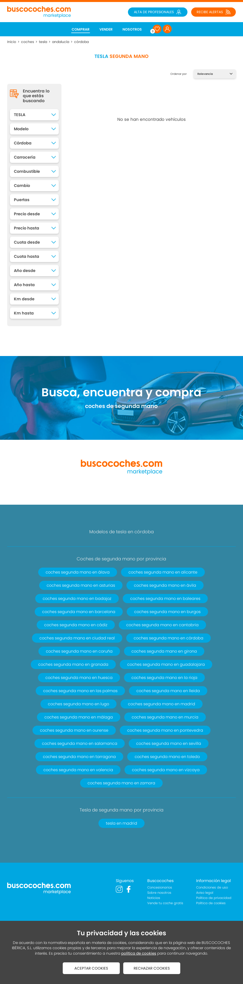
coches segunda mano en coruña (79, 651)
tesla (43, 41)
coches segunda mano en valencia (78, 770)
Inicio (11, 41)
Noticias (153, 897)
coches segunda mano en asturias (81, 585)
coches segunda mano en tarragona (79, 757)
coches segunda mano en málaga (78, 717)
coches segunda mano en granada (73, 664)
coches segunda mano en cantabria (162, 625)
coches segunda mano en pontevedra (165, 730)
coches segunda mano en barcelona (78, 612)
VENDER (106, 29)
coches (27, 41)
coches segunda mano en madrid (161, 704)
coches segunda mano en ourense (74, 730)
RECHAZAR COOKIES (152, 968)
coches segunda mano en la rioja (164, 677)
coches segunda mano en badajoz (77, 598)
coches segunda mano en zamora (121, 783)
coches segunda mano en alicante (162, 572)
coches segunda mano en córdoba (168, 638)
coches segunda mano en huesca (79, 677)
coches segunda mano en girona (164, 651)
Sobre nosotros (159, 892)
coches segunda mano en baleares (165, 598)
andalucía (60, 41)
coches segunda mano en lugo (78, 704)
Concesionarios (159, 887)
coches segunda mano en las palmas (80, 691)
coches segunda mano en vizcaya (166, 770)
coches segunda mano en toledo (167, 757)
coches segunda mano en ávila (165, 585)
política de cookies (138, 953)
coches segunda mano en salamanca (79, 743)
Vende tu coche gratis (165, 903)
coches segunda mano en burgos (167, 612)
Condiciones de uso (212, 887)
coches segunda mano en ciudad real (77, 638)
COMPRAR (81, 29)
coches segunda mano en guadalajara (166, 664)
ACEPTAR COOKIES (91, 968)
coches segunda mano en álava (78, 572)
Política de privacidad (213, 897)
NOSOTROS (132, 29)
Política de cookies (211, 903)
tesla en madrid (121, 823)
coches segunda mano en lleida (168, 691)
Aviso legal (204, 892)
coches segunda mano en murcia (165, 717)
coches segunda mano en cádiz (75, 625)
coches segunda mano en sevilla (168, 743)
